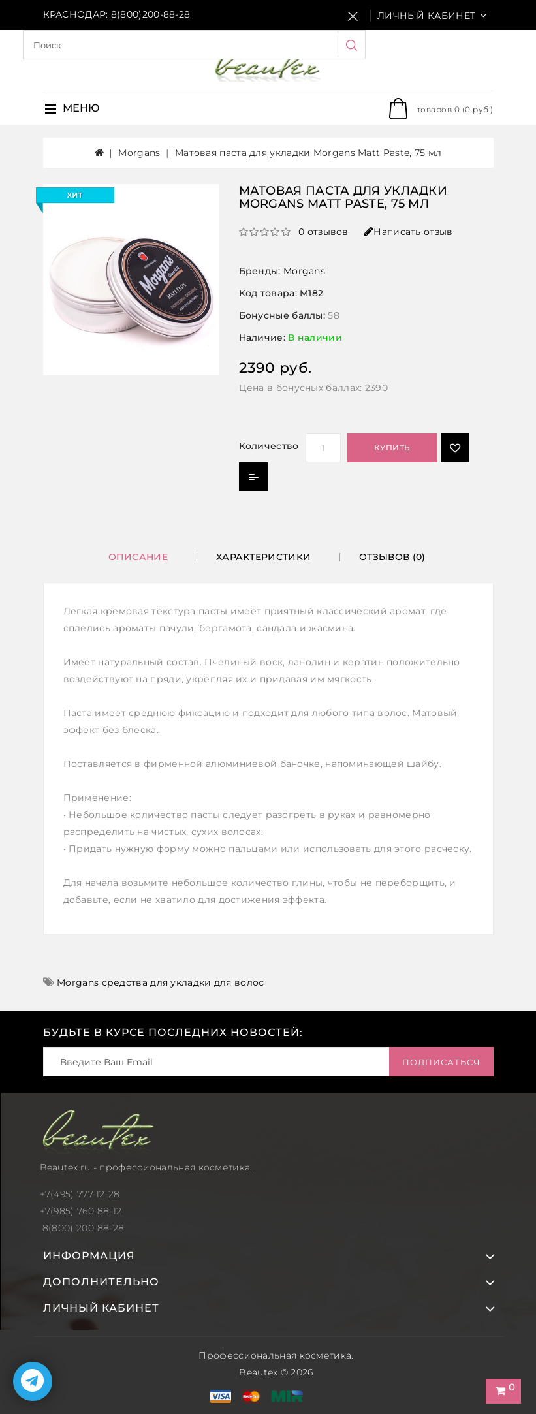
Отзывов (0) (392, 557)
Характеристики (263, 557)
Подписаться (441, 1062)
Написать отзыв (408, 232)
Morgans (139, 153)
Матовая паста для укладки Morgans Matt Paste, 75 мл (308, 153)
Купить (392, 447)
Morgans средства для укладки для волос (160, 982)
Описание (138, 557)
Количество (269, 446)
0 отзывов (323, 232)
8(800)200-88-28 (151, 14)
